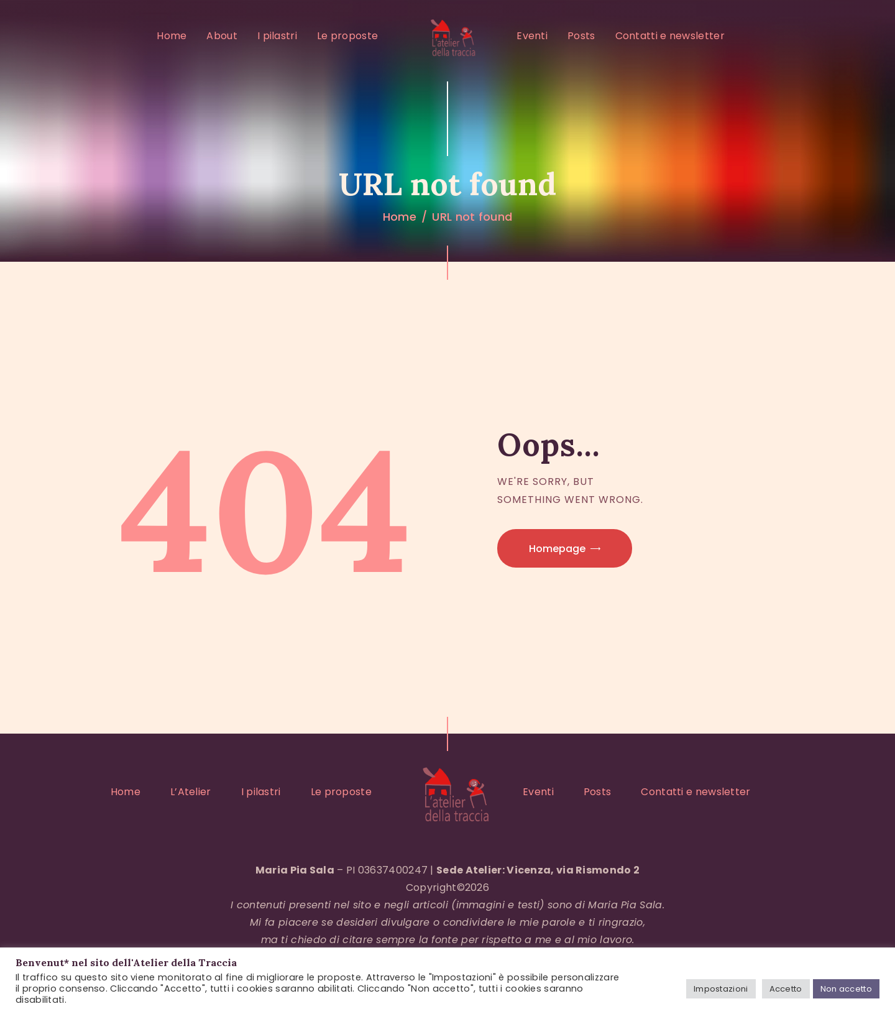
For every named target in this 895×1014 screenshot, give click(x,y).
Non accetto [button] (846, 989)
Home (399, 216)
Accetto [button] (785, 989)
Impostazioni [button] (721, 989)
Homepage (557, 549)
